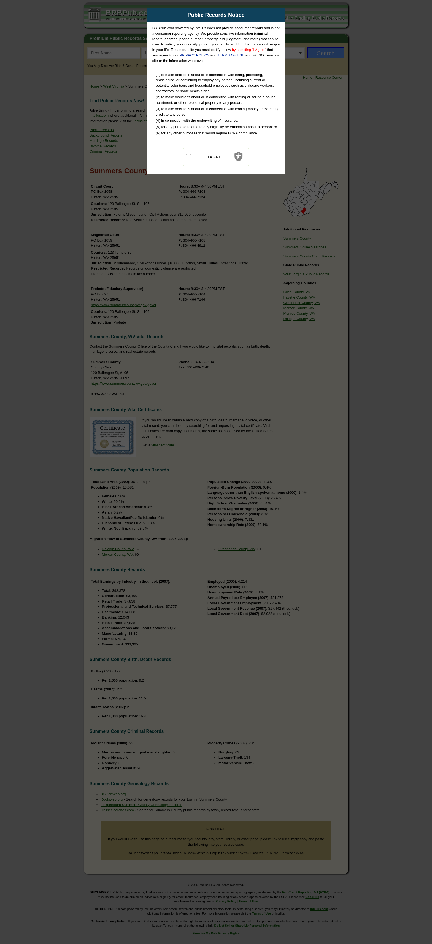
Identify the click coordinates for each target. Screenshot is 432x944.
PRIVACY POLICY (194, 55)
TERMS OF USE (230, 55)
